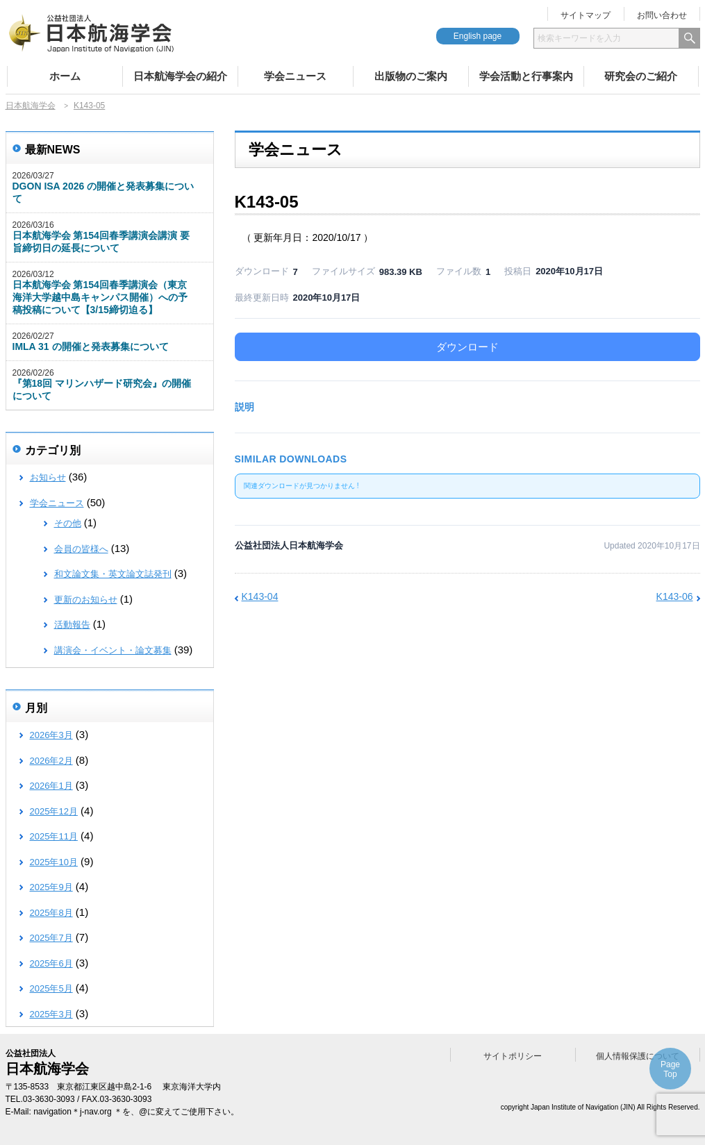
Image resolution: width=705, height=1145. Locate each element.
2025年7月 (51, 938)
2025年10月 (54, 862)
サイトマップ (586, 15)
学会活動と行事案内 (526, 76)
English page (477, 36)
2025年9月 (51, 887)
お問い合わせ (662, 15)
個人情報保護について (637, 1056)
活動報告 (72, 624)
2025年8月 (51, 913)
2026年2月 (51, 760)
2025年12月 (54, 811)
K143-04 (260, 596)
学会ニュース (295, 76)
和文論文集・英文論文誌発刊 (113, 574)
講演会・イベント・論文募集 (113, 650)
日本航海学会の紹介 (180, 76)
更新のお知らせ (85, 599)
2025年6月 (51, 963)
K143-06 (674, 596)
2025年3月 (51, 1014)
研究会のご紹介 (640, 76)
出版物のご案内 (410, 76)
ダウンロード (467, 347)
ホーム (65, 76)
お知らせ (48, 477)
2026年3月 (51, 735)
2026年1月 (51, 785)
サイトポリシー (512, 1056)
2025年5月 (51, 988)
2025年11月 (54, 836)
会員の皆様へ (81, 549)
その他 (67, 523)
